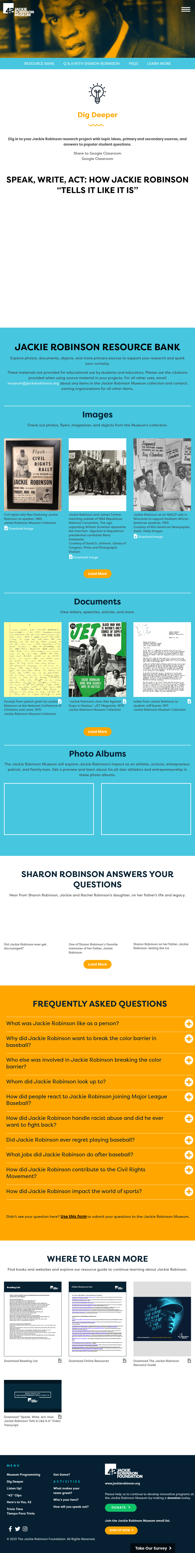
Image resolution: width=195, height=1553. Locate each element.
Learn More (159, 63)
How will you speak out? (71, 1507)
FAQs (133, 63)
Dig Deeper (15, 1481)
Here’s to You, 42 (19, 1502)
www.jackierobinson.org (122, 1483)
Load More (97, 573)
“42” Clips (14, 1495)
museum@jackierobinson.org (33, 383)
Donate (121, 1507)
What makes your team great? (66, 1490)
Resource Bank (39, 63)
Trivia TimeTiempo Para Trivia (21, 1511)
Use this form (74, 1216)
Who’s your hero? (65, 1500)
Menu (186, 9)
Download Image (18, 528)
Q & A (91, 63)
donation (174, 1498)
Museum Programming (23, 1474)
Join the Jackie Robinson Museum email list (137, 1521)
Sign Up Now (121, 1530)
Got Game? (61, 1474)
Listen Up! (14, 1488)
